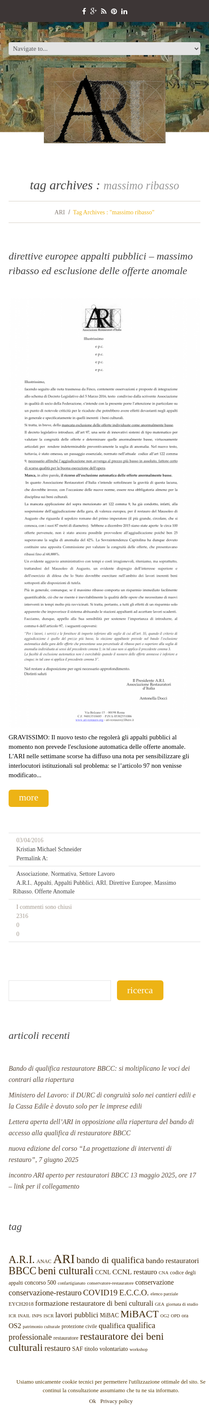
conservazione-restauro (45, 1292)
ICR (12, 1315)
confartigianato (72, 1283)
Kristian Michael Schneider (49, 849)
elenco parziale (164, 1294)
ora (184, 1316)
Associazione (32, 874)
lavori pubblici (76, 1315)
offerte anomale (55, 891)
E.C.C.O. (134, 1292)
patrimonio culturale (41, 1326)
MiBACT (139, 1313)
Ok (92, 1401)
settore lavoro (96, 874)
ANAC (44, 1261)
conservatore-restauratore (110, 1283)
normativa (63, 874)
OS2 (15, 1326)
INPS (37, 1315)
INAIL (24, 1315)
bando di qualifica (110, 1260)
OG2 (164, 1315)
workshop (138, 1349)
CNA (164, 1272)
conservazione (154, 1282)
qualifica (111, 1325)
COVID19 (100, 1292)
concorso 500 (40, 1282)
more (28, 797)
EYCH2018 (21, 1304)
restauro (57, 1348)
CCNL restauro (134, 1272)
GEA (159, 1304)
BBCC (23, 1270)
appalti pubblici (73, 883)
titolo (91, 1348)
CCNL (103, 1272)
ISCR (48, 1315)
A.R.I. (23, 883)
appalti (42, 883)
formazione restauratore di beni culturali (94, 1303)
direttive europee (130, 883)
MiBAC (109, 1315)
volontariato (113, 1349)
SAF (77, 1349)
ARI (60, 212)
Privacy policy (116, 1401)
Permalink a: (32, 858)
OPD (175, 1315)
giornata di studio (182, 1304)
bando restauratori (172, 1261)
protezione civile (79, 1326)
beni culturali (66, 1270)
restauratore (65, 1338)
